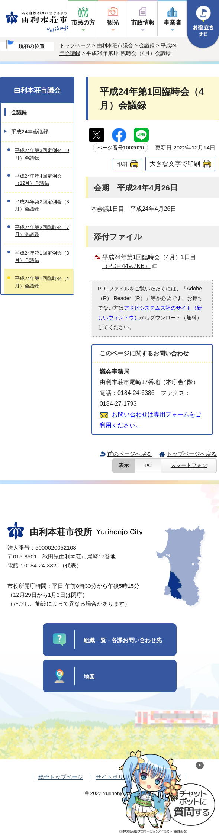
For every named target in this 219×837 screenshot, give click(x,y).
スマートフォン (189, 465)
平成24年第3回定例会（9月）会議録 (42, 154)
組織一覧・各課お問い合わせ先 (123, 640)
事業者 (172, 22)
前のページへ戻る (129, 454)
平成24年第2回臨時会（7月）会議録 (42, 231)
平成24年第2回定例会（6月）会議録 (42, 205)
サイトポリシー (115, 777)
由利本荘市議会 (115, 45)
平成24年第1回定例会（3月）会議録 (42, 256)
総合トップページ (60, 777)
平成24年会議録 (29, 132)
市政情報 (143, 22)
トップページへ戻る (192, 454)
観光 (113, 22)
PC (148, 465)
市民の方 (83, 22)
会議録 (147, 45)
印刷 (122, 164)
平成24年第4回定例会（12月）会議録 (38, 179)
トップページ (75, 45)
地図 (89, 676)
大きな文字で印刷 (174, 163)
